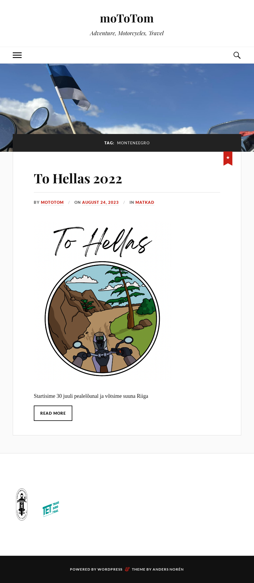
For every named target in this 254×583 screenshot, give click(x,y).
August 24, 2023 (100, 202)
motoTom (52, 202)
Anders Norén (168, 569)
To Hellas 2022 (78, 178)
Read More (53, 413)
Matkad (144, 202)
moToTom (127, 17)
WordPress (110, 569)
